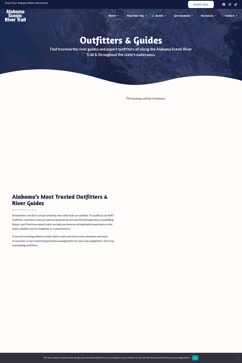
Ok (195, 357)
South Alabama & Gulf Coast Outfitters (195, 235)
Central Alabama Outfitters (120, 235)
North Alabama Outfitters (47, 235)
